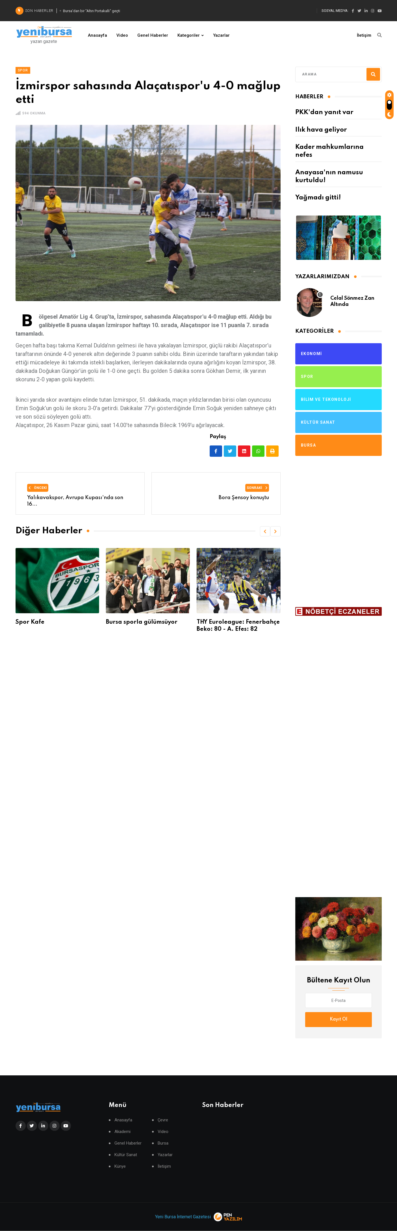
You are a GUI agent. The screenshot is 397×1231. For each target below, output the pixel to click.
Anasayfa (97, 35)
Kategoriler (188, 35)
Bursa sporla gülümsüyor (141, 622)
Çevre (163, 1120)
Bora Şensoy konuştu (244, 497)
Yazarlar (221, 35)
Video (122, 35)
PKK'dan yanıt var (324, 112)
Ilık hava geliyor (321, 130)
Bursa (163, 1143)
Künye (120, 1166)
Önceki (38, 488)
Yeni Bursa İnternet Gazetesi (183, 1216)
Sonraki (257, 488)
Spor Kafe (29, 622)
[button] (265, 531)
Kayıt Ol (338, 1019)
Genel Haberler (152, 35)
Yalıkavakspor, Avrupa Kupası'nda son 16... (75, 500)
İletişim (364, 35)
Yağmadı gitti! (318, 198)
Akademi (122, 1132)
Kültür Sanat (125, 1155)
